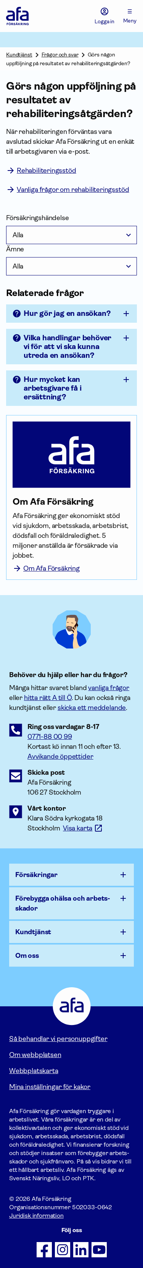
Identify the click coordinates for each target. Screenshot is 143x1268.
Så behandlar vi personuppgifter (58, 1039)
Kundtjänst (19, 54)
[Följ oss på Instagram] (62, 1250)
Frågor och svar (60, 54)
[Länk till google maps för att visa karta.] (83, 828)
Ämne (15, 249)
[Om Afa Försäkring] (71, 502)
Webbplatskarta (33, 1071)
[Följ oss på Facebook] (44, 1250)
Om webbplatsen (35, 1055)
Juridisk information (36, 1215)
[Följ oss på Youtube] (99, 1250)
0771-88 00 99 (49, 736)
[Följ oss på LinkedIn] (81, 1250)
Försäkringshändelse (37, 218)
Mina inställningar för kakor (49, 1087)
